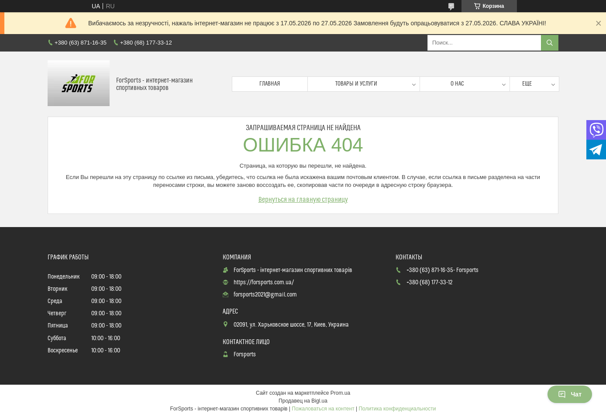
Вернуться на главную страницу (303, 199)
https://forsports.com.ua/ (264, 282)
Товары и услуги (356, 83)
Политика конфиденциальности (397, 409)
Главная (269, 83)
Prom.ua (340, 393)
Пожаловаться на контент (323, 409)
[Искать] (549, 43)
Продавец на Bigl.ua (303, 401)
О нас (457, 83)
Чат (570, 394)
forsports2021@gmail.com (265, 294)
